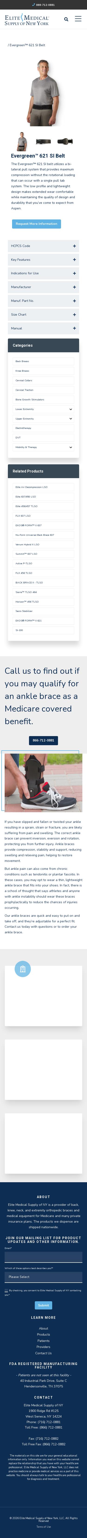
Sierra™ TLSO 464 (26, 592)
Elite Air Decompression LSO (32, 487)
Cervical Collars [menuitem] (24, 380)
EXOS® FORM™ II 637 (29, 525)
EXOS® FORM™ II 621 (29, 620)
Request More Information (36, 224)
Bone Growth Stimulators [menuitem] (30, 399)
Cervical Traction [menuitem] (24, 390)
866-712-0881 (43, 5)
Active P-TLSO (24, 563)
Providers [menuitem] (43, 1347)
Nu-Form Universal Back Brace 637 (35, 535)
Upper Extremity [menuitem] (25, 418)
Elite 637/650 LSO (26, 496)
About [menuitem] (43, 1328)
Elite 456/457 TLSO (27, 506)
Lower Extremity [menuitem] (25, 409)
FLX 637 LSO (23, 516)
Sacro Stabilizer (24, 611)
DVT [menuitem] (18, 437)
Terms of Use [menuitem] (43, 1527)
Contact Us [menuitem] (43, 1353)
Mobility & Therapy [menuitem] (26, 447)
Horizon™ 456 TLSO (27, 601)
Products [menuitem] (43, 1334)
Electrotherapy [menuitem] (23, 428)
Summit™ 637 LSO (26, 554)
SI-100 (19, 630)
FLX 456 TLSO (24, 573)
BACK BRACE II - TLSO (29, 582)
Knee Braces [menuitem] (22, 371)
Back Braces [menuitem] (22, 361)
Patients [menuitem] (44, 1341)
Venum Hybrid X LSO (27, 544)
